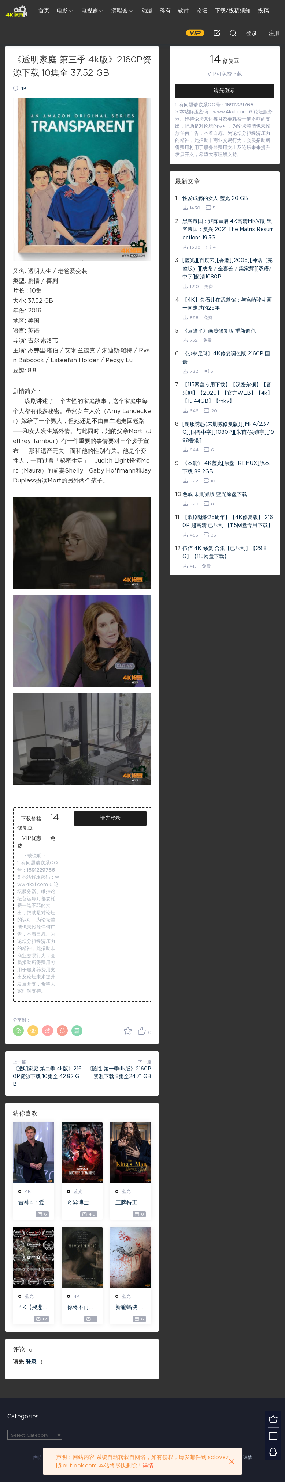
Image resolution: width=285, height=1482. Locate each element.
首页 (43, 11)
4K (23, 88)
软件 (183, 11)
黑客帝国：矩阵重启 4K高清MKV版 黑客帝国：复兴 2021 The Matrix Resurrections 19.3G (227, 229)
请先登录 (110, 818)
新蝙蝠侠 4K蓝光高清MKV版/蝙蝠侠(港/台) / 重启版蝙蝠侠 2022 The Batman (130, 1308)
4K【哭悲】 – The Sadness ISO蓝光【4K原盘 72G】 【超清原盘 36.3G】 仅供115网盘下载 (33, 1308)
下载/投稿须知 (233, 11)
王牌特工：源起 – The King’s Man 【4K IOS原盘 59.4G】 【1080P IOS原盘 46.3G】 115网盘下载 (130, 1203)
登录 (31, 1362)
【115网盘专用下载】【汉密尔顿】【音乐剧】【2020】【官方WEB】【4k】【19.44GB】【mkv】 (227, 393)
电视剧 (89, 11)
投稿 (263, 11)
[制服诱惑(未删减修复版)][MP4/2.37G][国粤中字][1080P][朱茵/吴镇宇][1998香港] (228, 432)
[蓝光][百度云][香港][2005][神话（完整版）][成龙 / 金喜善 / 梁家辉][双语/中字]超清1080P (227, 269)
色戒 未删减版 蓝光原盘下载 (214, 494)
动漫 (146, 11)
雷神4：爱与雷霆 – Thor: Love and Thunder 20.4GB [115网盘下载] (33, 1203)
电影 (62, 11)
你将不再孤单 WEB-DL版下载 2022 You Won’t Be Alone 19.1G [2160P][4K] (82, 1308)
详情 (247, 1457)
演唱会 (119, 11)
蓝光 (78, 1191)
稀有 (165, 11)
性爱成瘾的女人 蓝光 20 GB (215, 198)
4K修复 (16, 11)
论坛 (201, 11)
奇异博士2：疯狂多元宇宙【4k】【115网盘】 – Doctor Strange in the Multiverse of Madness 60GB (81, 1203)
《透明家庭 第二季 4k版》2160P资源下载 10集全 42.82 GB (47, 1076)
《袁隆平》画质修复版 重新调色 (219, 331)
